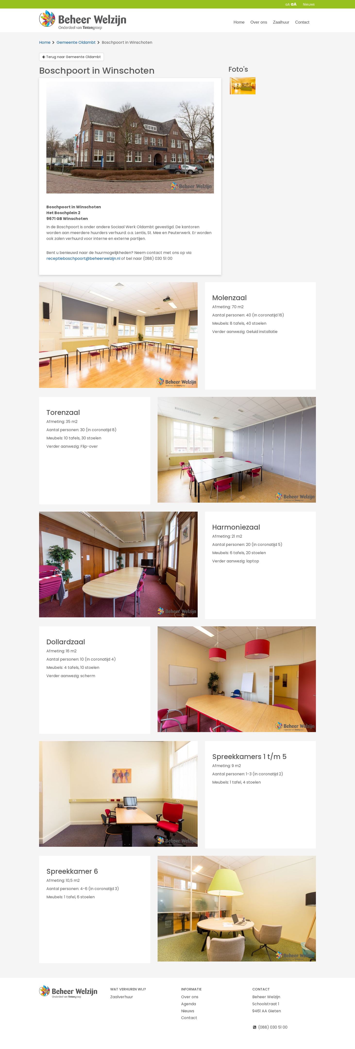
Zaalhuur (281, 22)
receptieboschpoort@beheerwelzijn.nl (83, 258)
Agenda (188, 1004)
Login (272, 1044)
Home (239, 22)
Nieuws (309, 4)
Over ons (258, 22)
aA (287, 4)
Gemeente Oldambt (76, 42)
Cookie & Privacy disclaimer (65, 1044)
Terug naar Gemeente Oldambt (71, 56)
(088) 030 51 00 (270, 1027)
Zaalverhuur (121, 997)
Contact (302, 22)
